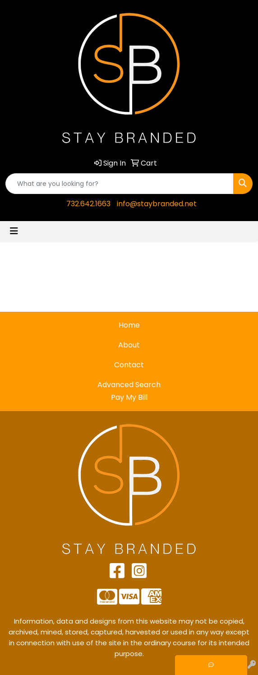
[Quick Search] (119, 183)
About (129, 345)
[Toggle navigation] (14, 231)
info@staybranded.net (157, 204)
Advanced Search (129, 384)
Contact (129, 365)
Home (129, 325)
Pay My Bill (129, 397)
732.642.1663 (88, 204)
